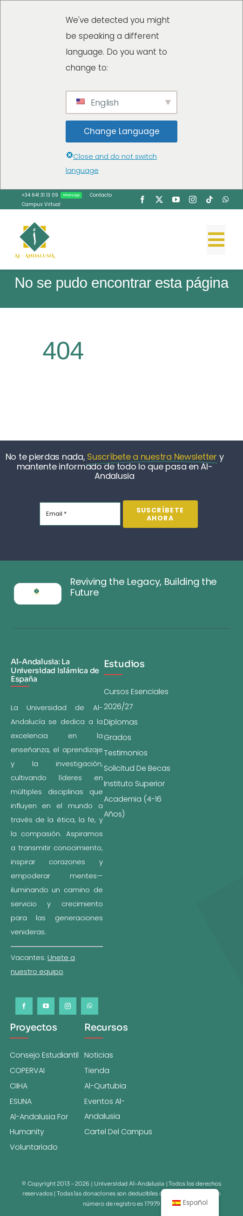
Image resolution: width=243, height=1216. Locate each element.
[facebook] (142, 199)
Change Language (122, 131)
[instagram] (192, 199)
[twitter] (159, 199)
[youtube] (176, 199)
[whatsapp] (226, 199)
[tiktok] (209, 199)
